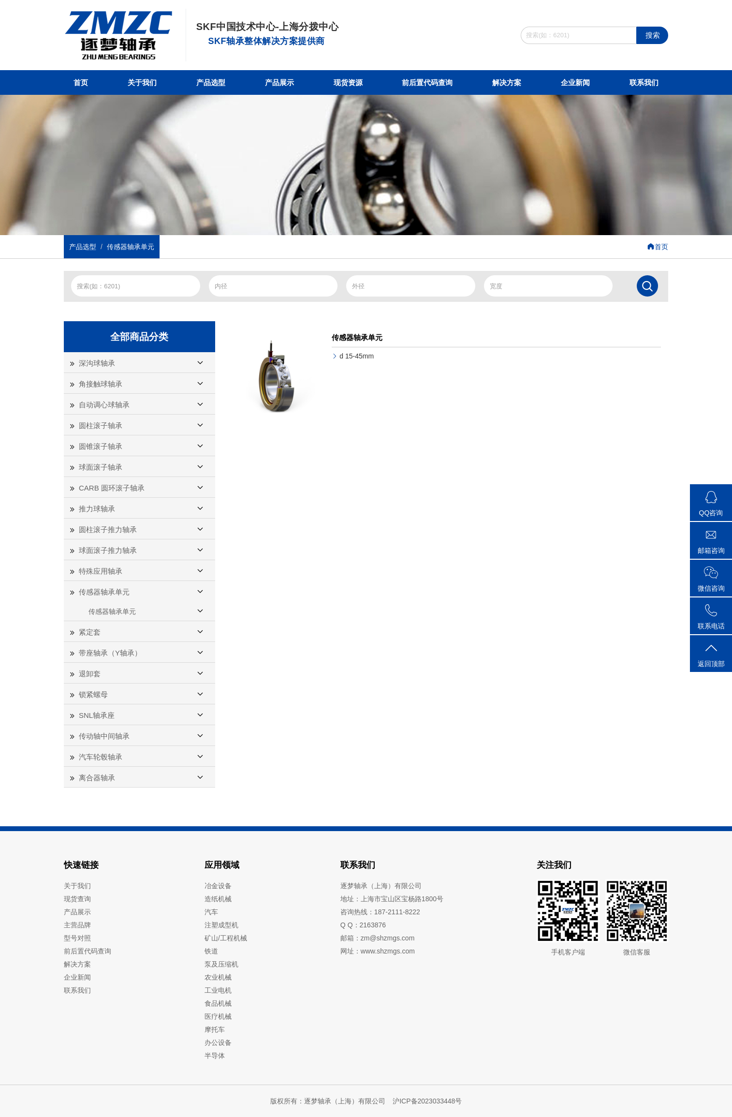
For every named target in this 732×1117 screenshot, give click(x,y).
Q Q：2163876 (363, 925)
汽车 (211, 912)
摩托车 (215, 1029)
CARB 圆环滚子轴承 (112, 488)
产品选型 (210, 82)
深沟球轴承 (97, 363)
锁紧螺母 (93, 694)
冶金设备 (218, 886)
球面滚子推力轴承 (108, 550)
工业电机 (218, 990)
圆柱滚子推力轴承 (108, 529)
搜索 (652, 35)
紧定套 (90, 632)
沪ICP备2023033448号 (427, 1101)
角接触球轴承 (100, 384)
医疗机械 (218, 1016)
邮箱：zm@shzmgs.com (377, 938)
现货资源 (348, 82)
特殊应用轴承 (100, 571)
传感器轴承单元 (130, 247)
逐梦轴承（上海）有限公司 (381, 886)
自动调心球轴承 (104, 405)
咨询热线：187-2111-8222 (380, 912)
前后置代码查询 (427, 82)
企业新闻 (575, 82)
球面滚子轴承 (100, 467)
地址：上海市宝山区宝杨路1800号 (391, 899)
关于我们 (142, 82)
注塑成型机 (221, 925)
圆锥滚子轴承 (100, 446)
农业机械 (218, 977)
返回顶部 (711, 655)
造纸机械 (218, 899)
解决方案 (506, 82)
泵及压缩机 (221, 964)
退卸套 (90, 674)
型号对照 (77, 938)
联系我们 (644, 82)
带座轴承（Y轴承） (110, 653)
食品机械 (218, 1003)
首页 (80, 82)
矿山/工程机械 (226, 938)
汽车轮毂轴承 (100, 757)
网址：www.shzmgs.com (377, 951)
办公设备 (218, 1042)
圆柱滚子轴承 (100, 425)
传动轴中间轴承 (104, 736)
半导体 (215, 1055)
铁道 (211, 951)
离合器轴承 (97, 778)
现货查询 (77, 899)
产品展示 (279, 82)
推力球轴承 (97, 509)
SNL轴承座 (97, 715)
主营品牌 (77, 925)
